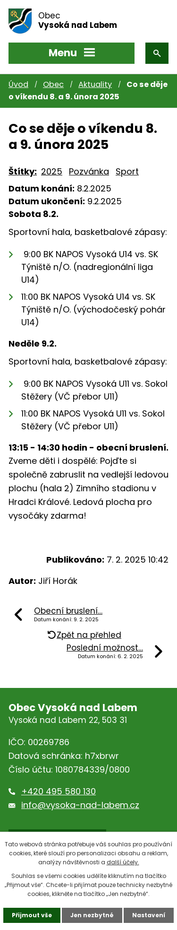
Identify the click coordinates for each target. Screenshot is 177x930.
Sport (127, 171)
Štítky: (22, 171)
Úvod (18, 84)
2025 (51, 171)
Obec (53, 84)
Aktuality (95, 84)
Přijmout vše (32, 915)
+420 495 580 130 (58, 791)
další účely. (123, 862)
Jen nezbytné (92, 915)
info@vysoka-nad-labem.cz (80, 805)
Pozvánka (89, 171)
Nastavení (148, 915)
